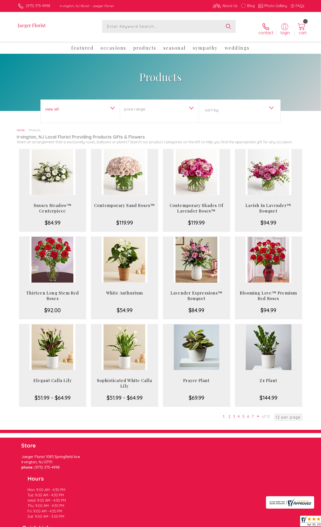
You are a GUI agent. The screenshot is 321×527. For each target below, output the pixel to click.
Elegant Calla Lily (52, 377)
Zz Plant (268, 377)
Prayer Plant (196, 377)
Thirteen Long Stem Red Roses (52, 292)
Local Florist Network (264, 522)
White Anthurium (124, 289)
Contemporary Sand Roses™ (124, 201)
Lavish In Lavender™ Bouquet (268, 204)
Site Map (292, 522)
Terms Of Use (204, 522)
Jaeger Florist (32, 25)
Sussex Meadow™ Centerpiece (53, 204)
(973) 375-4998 (38, 5)
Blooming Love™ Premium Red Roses (268, 292)
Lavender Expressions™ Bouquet (196, 292)
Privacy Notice (231, 522)
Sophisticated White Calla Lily (124, 379)
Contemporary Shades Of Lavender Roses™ (196, 204)
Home (21, 126)
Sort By (211, 106)
